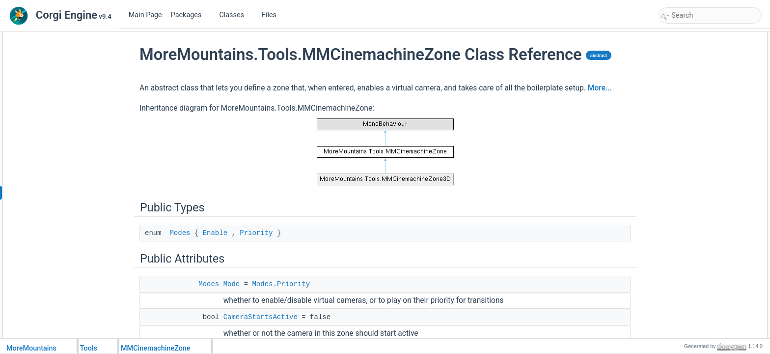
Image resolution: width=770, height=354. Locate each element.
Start (675, 275)
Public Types (678, 37)
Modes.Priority (281, 284)
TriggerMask (685, 113)
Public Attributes (682, 59)
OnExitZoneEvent (692, 188)
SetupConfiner (688, 297)
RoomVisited (686, 156)
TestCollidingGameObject (702, 329)
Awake (678, 242)
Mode (231, 284)
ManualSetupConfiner (697, 307)
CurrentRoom (687, 145)
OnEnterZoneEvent (694, 178)
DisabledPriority (690, 102)
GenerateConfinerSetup (700, 134)
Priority (256, 233)
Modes (179, 233)
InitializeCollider (690, 286)
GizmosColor (686, 221)
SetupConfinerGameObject (704, 318)
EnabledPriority (689, 91)
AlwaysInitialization (694, 253)
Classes (235, 15)
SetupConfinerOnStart (698, 123)
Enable (215, 233)
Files (273, 15)
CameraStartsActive (260, 317)
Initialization (684, 264)
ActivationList (686, 199)
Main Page (145, 15)
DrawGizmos (686, 210)
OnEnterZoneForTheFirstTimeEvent (716, 167)
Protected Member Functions (699, 232)
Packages (190, 15)
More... (600, 88)
